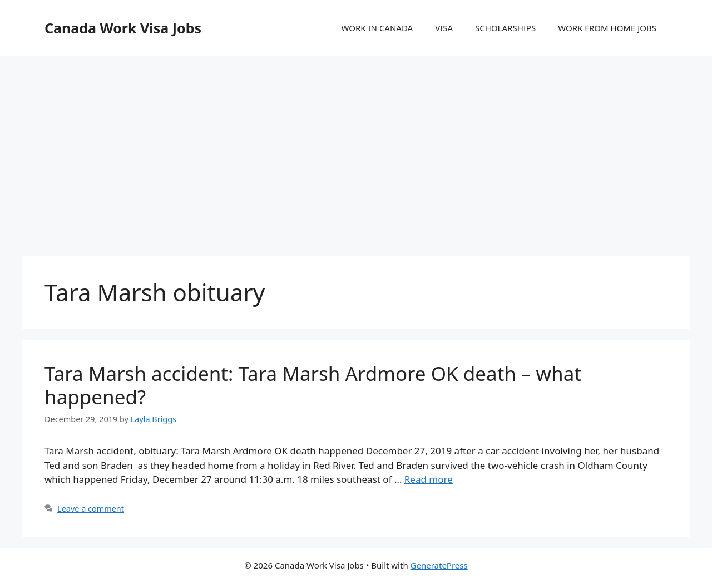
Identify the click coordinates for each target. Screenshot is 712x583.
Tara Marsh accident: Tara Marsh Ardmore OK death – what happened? (312, 385)
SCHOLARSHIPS (505, 27)
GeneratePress (439, 565)
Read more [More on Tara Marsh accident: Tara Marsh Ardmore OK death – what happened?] (428, 479)
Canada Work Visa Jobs (122, 27)
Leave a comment (90, 508)
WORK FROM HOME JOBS (607, 27)
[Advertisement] (356, 145)
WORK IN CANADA (377, 27)
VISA (444, 27)
